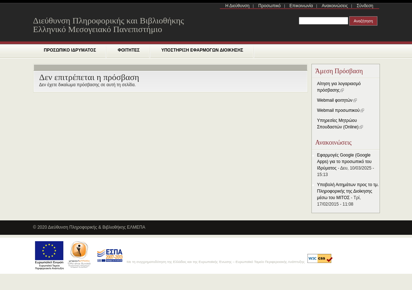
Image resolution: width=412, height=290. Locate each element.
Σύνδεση (364, 5)
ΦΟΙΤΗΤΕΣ (128, 50)
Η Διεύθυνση (237, 5)
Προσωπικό (269, 5)
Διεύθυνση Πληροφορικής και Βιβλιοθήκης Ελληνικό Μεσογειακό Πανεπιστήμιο (108, 25)
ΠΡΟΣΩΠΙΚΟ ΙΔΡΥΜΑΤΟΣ (70, 50)
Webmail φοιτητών (337, 100)
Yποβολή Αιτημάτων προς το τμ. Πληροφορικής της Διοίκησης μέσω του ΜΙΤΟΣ (348, 191)
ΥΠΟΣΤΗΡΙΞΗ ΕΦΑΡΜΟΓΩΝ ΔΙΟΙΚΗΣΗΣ (202, 50)
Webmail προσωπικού (340, 110)
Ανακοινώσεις (335, 5)
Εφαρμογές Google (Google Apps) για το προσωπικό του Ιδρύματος (344, 162)
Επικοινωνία (301, 5)
